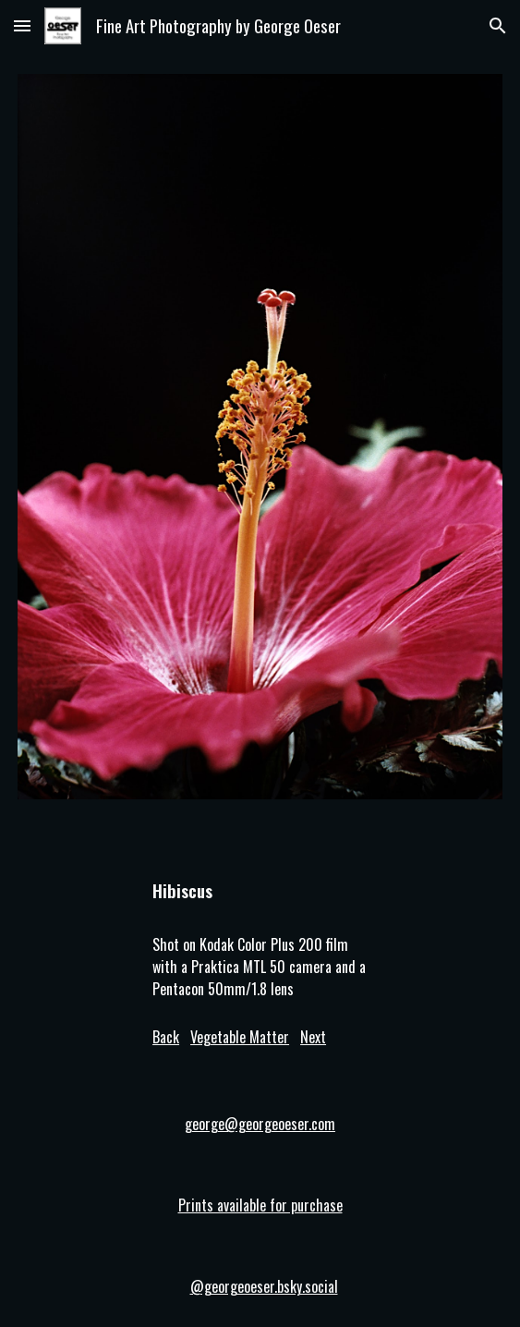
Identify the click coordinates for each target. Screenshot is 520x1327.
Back (165, 1037)
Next (313, 1037)
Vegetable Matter (239, 1037)
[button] (22, 25)
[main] (260, 882)
